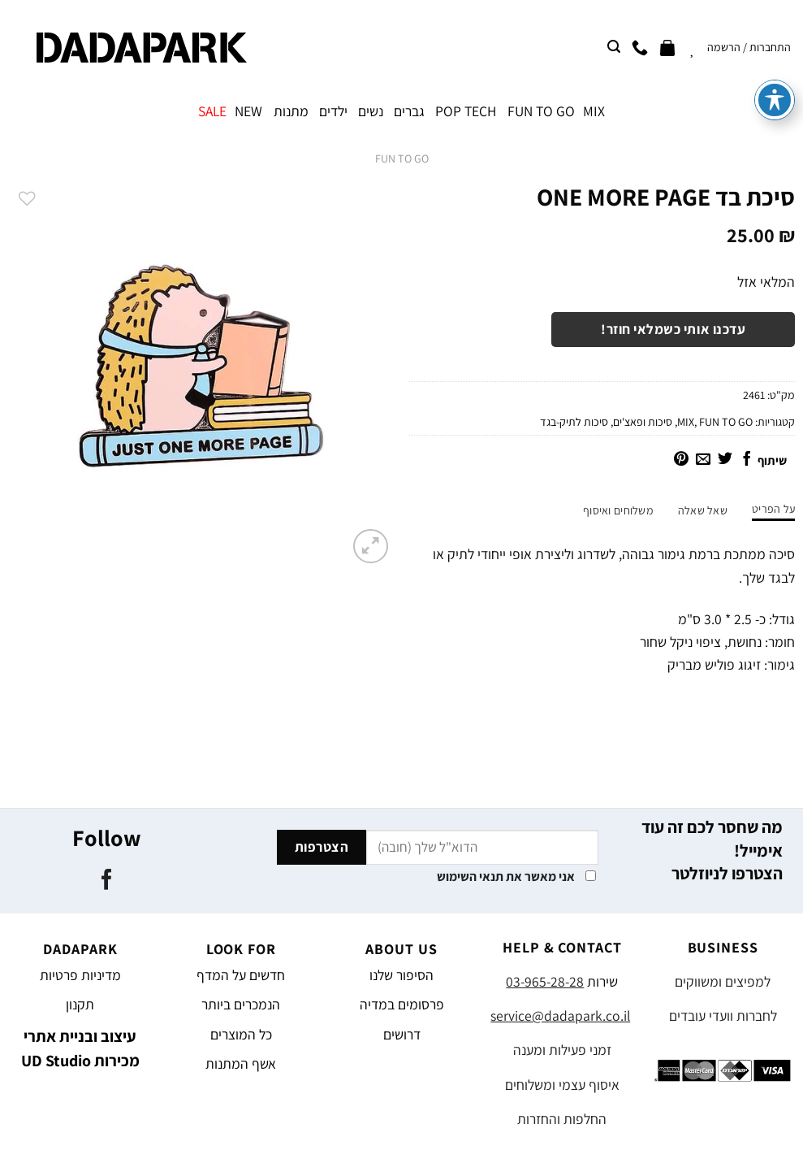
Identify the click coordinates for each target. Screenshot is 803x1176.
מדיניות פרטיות (80, 975)
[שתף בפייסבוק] (747, 460)
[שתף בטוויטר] (725, 460)
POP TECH (465, 111)
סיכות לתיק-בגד (574, 421)
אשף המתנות (240, 1063)
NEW (248, 111)
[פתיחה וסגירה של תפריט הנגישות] (774, 31)
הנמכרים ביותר (240, 1004)
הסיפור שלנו (401, 975)
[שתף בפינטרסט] (681, 460)
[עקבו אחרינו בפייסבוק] (106, 881)
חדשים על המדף (240, 975)
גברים (409, 111)
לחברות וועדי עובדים (723, 1015)
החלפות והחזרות (562, 1118)
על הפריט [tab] (773, 508)
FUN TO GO (541, 111)
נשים (370, 111)
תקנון (80, 1004)
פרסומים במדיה (402, 1004)
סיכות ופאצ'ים (642, 421)
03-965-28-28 (545, 981)
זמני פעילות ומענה (562, 1049)
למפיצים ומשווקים (723, 981)
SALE (212, 111)
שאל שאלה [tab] (702, 510)
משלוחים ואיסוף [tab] (618, 510)
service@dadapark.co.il (560, 1015)
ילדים (333, 111)
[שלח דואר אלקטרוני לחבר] (703, 460)
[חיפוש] (613, 47)
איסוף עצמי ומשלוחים (562, 1084)
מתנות (291, 111)
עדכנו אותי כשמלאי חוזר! (673, 329)
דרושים (402, 1034)
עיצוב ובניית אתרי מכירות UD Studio (80, 1048)
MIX (594, 111)
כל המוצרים (241, 1034)
